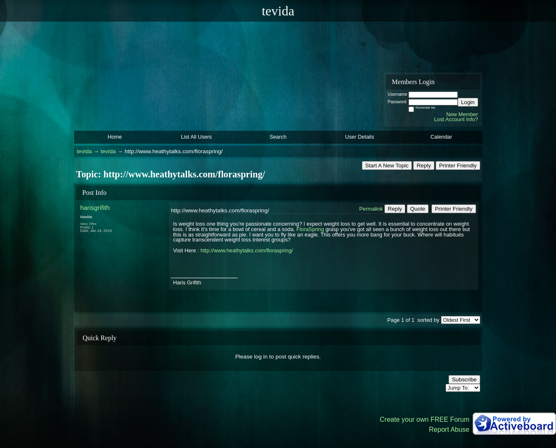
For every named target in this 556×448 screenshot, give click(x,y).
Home (114, 137)
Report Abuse (449, 429)
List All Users (196, 137)
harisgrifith (95, 207)
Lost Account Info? (456, 119)
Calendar (441, 137)
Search (278, 137)
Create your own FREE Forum (424, 419)
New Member (462, 114)
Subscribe (464, 379)
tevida (84, 151)
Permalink (371, 209)
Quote (417, 209)
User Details (359, 137)
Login (468, 102)
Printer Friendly (457, 165)
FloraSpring (310, 229)
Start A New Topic (387, 165)
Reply (423, 165)
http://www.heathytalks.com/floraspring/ (246, 250)
